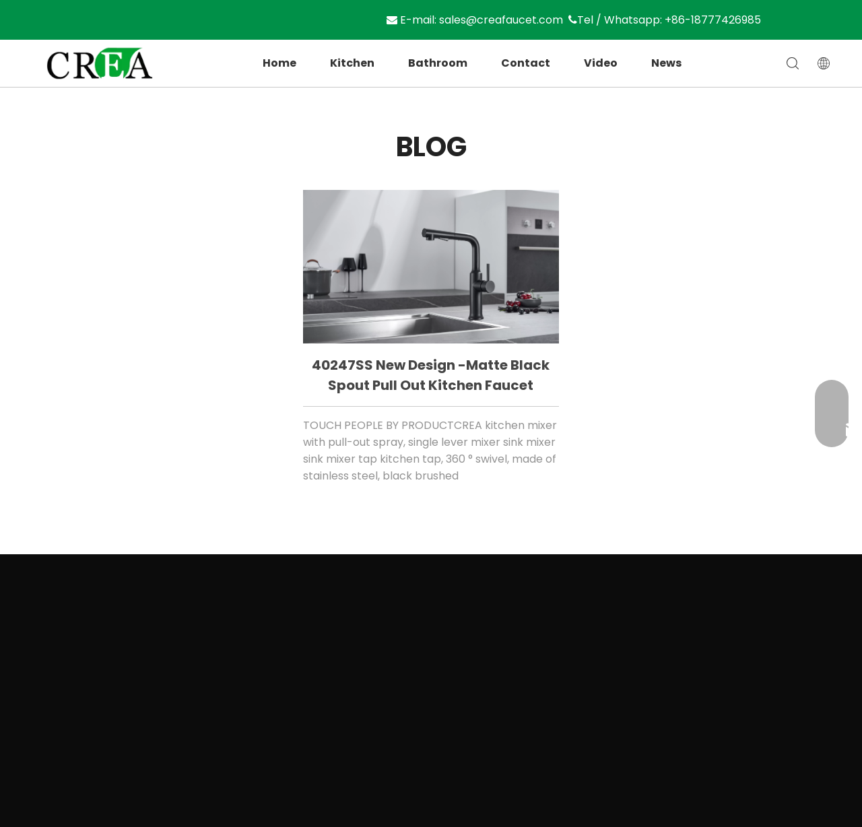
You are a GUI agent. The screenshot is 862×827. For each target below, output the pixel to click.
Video (601, 63)
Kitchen (352, 63)
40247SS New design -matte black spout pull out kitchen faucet (431, 375)
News (666, 63)
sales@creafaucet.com (506, 20)
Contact (525, 63)
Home (279, 63)
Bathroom (437, 63)
